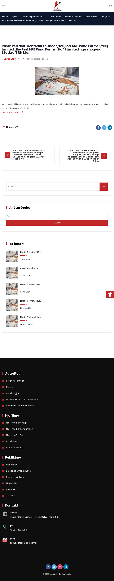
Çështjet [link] (11, 489)
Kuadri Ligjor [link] (12, 393)
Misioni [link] (9, 387)
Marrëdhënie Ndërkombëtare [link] (22, 399)
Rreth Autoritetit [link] (15, 380)
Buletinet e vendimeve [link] (18, 470)
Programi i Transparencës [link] (20, 405)
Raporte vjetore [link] (15, 477)
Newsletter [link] (12, 483)
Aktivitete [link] (11, 441)
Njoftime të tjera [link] (15, 435)
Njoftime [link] (15, 16)
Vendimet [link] (11, 464)
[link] (110, 294)
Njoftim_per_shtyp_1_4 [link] (12, 112)
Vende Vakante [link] (14, 447)
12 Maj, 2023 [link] (10, 59)
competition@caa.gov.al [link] (23, 542)
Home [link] (5, 16)
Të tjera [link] (10, 495)
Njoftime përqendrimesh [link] (34, 16)
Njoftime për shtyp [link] (16, 422)
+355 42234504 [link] (18, 529)
